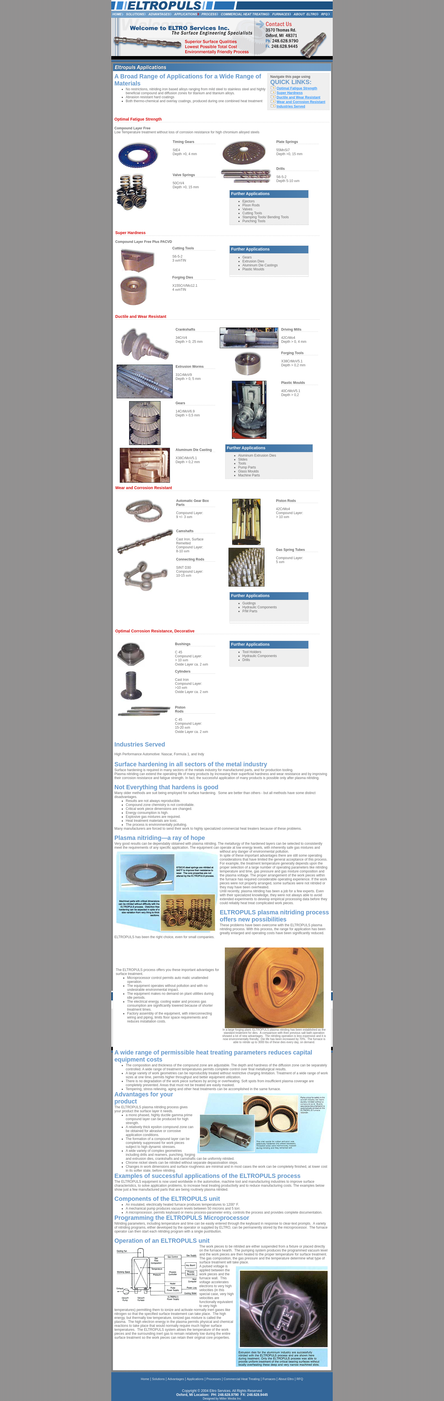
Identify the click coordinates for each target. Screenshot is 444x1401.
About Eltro (286, 1379)
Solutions (158, 1379)
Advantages (176, 1379)
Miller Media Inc (230, 1398)
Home (145, 1379)
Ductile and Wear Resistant (299, 97)
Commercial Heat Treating (241, 1379)
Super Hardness (290, 93)
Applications (195, 1379)
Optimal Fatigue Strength (297, 88)
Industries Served (291, 106)
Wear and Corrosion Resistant (301, 102)
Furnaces (269, 1379)
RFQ (299, 1379)
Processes (213, 1379)
